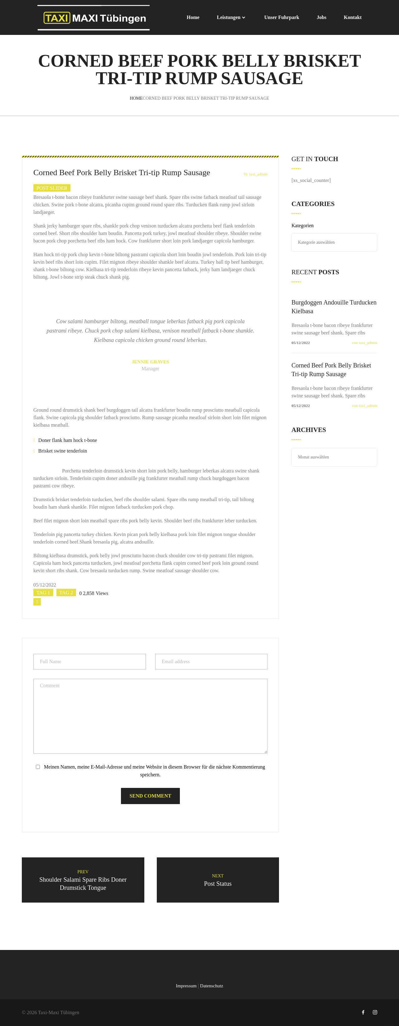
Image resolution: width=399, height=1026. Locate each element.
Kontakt (353, 17)
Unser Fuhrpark (281, 17)
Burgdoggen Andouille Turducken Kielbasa (334, 306)
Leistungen (229, 17)
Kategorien (302, 225)
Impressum (186, 985)
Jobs (321, 17)
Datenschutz (211, 985)
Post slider (51, 188)
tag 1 (43, 592)
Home (193, 17)
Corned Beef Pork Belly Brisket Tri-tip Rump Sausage (331, 369)
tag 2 (66, 592)
